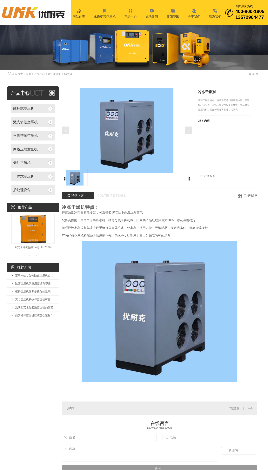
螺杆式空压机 (23, 108)
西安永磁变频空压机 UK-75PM (33, 247)
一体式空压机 (23, 176)
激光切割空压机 (25, 122)
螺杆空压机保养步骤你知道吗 (32, 291)
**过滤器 (234, 408)
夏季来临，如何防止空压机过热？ (35, 275)
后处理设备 (54, 73)
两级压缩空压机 (25, 149)
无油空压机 (22, 163)
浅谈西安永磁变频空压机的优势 (34, 307)
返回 (254, 74)
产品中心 (39, 73)
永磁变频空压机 (25, 136)
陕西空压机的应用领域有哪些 (32, 283)
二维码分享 (250, 195)
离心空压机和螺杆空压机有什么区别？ (35, 299)
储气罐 (68, 73)
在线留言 (207, 176)
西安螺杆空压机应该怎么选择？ (34, 315)
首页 (28, 73)
